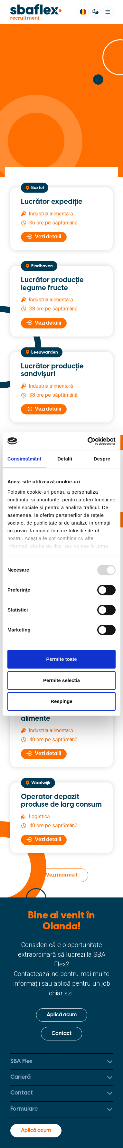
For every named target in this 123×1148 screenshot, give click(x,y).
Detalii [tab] (64, 458)
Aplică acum (62, 1015)
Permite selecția (61, 680)
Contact (61, 1033)
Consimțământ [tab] (24, 458)
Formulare (61, 1109)
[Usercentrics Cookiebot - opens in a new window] (88, 441)
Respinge (61, 701)
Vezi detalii (43, 237)
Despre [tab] (102, 458)
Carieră (61, 1077)
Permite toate (61, 659)
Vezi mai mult (62, 875)
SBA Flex (61, 1061)
